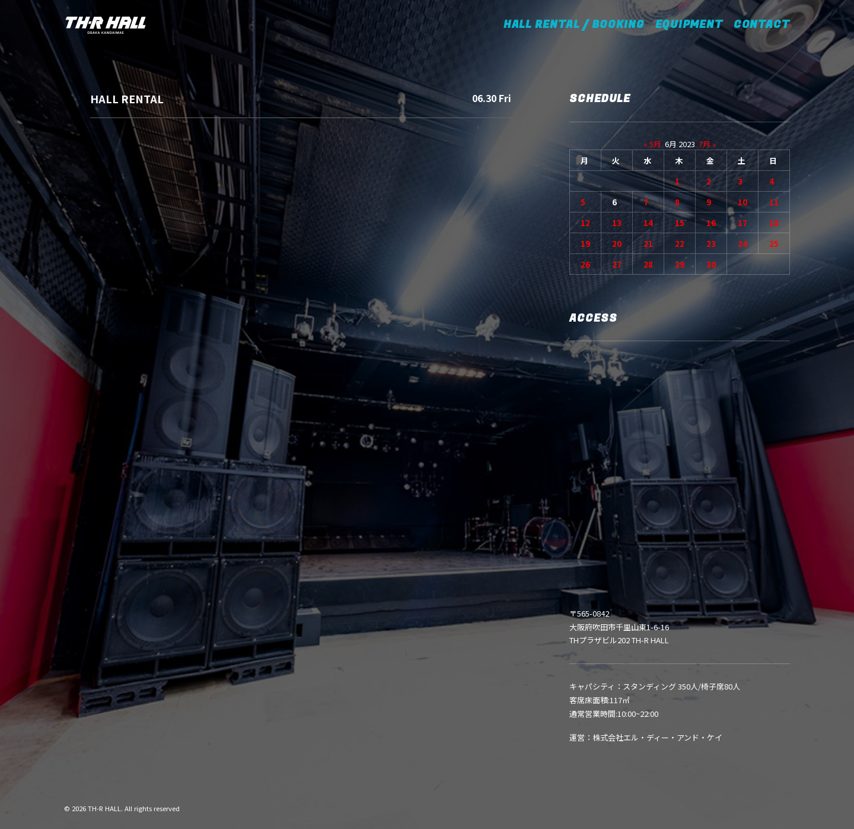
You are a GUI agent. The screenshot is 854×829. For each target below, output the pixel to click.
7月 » (707, 144)
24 (742, 243)
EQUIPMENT (689, 25)
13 (617, 222)
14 (648, 222)
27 (617, 264)
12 (585, 222)
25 (774, 243)
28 (648, 264)
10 (742, 202)
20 (617, 243)
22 (679, 243)
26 (585, 264)
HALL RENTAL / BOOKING (578, 25)
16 (711, 222)
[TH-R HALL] (105, 25)
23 (711, 243)
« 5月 (652, 144)
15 (679, 222)
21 (648, 243)
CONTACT (762, 25)
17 (742, 222)
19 (585, 243)
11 (774, 202)
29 (679, 264)
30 (711, 264)
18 (774, 222)
